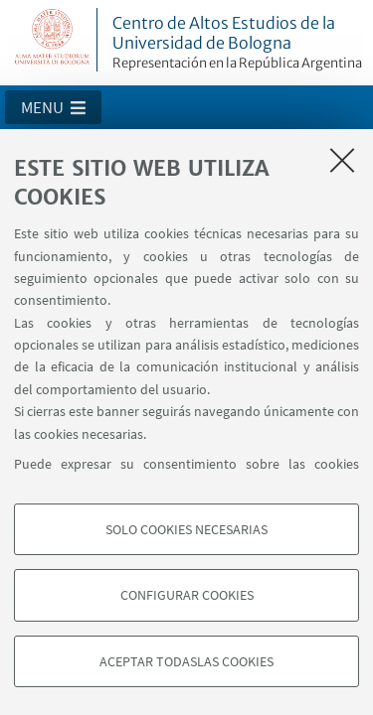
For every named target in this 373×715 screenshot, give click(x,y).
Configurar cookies (187, 595)
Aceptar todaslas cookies (186, 661)
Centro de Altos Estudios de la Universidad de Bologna (239, 42)
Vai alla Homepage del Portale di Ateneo (52, 40)
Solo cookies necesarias (186, 529)
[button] (53, 107)
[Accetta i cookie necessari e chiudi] (342, 160)
